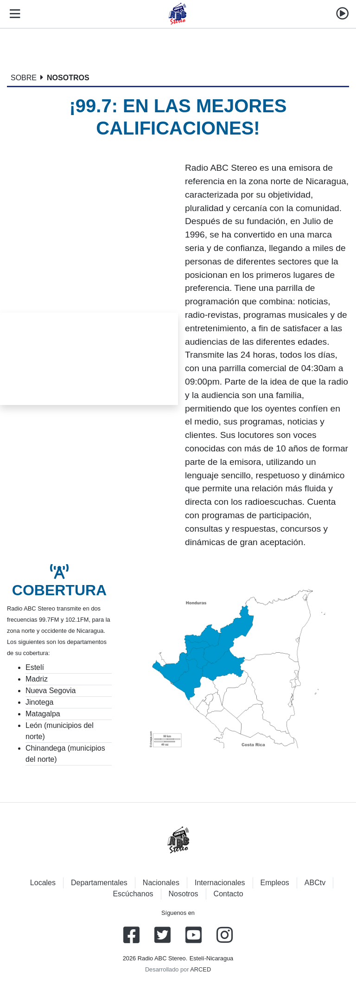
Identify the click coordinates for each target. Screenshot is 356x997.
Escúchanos (133, 894)
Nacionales (161, 883)
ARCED (200, 969)
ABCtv (315, 883)
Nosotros (183, 894)
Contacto (228, 894)
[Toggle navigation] (13, 14)
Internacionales (220, 883)
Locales (43, 883)
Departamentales (99, 883)
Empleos (275, 883)
